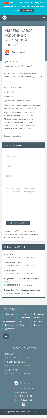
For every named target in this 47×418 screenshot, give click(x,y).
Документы (8, 329)
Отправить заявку (18, 223)
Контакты (36, 321)
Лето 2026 (8, 254)
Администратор (18, 52)
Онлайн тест (23, 318)
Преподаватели (8, 319)
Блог (20, 321)
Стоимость (37, 318)
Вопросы (7, 325)
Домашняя (8, 314)
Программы (37, 314)
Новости (21, 314)
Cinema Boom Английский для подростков (22, 290)
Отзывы (21, 325)
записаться (27, 10)
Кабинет (36, 325)
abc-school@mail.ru (25, 392)
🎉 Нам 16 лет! (10, 270)
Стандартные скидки (13, 262)
